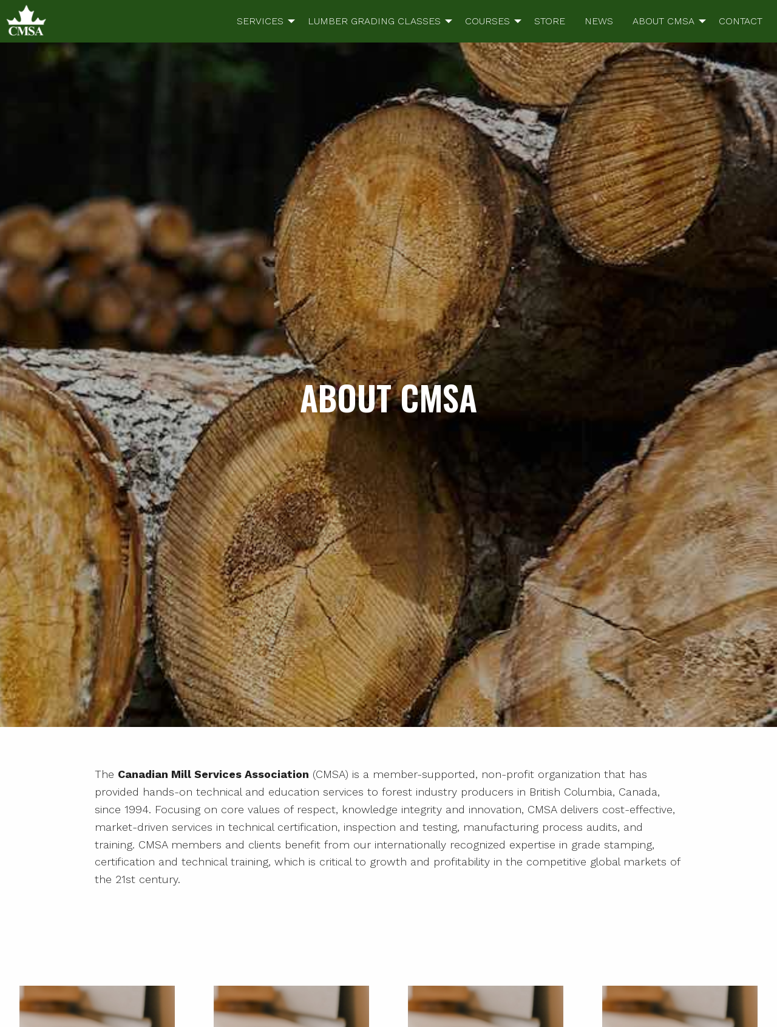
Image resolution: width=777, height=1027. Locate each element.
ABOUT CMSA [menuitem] (663, 21)
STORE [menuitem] (549, 21)
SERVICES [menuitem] (260, 21)
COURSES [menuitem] (487, 21)
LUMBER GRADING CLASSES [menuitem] (374, 21)
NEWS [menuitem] (599, 21)
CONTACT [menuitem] (740, 21)
